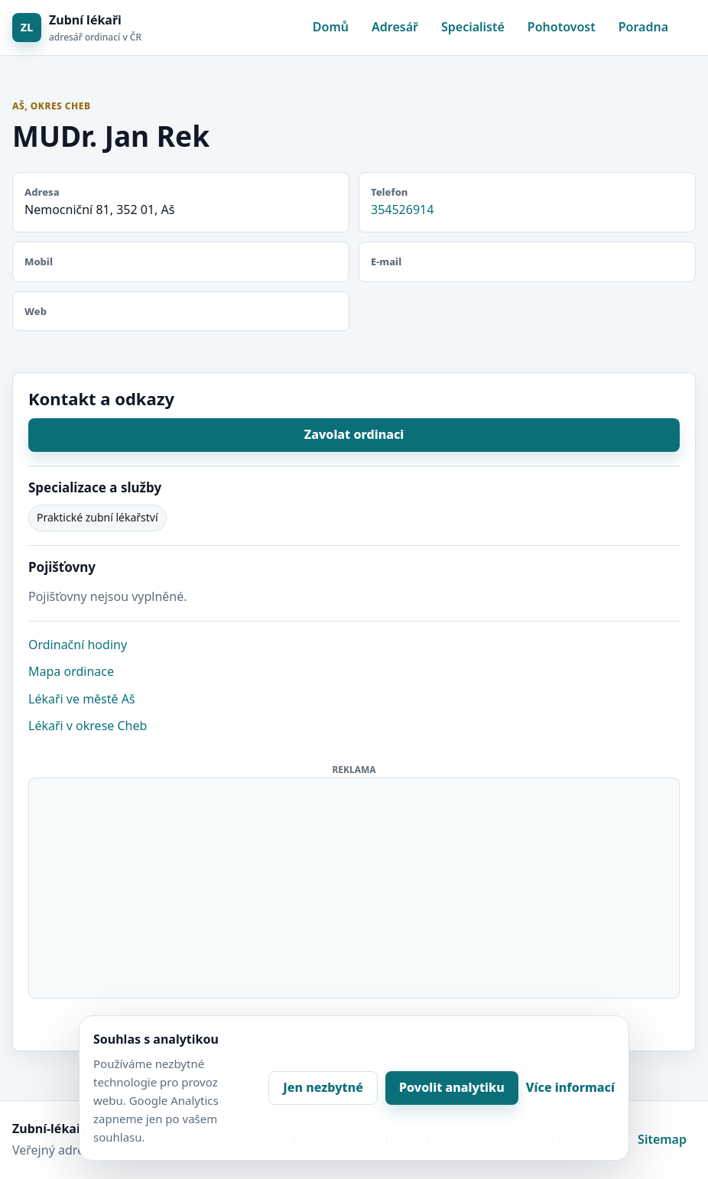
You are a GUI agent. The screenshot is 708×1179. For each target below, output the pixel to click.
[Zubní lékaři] (76, 28)
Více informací (570, 1087)
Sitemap (662, 1139)
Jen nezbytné (323, 1087)
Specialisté (473, 26)
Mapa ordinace (71, 671)
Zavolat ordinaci (354, 434)
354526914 (402, 209)
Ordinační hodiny (77, 644)
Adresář (395, 26)
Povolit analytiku (452, 1087)
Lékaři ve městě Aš (81, 698)
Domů (331, 26)
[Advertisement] (354, 885)
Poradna (643, 26)
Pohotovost (562, 26)
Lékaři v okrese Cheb (87, 725)
